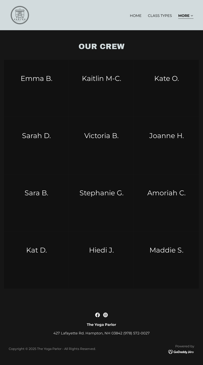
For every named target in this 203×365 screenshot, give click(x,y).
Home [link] (136, 16)
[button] (185, 16)
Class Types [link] (160, 16)
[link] (20, 15)
